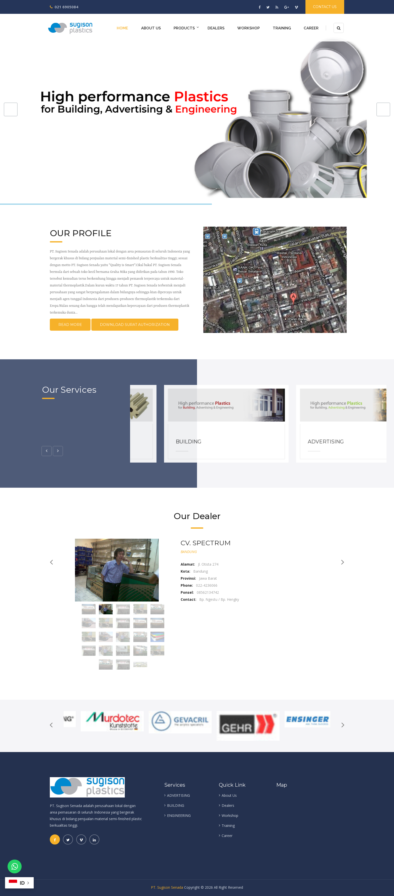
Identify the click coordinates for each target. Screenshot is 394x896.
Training (282, 28)
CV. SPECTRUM (206, 543)
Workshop (248, 28)
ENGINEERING (179, 815)
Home (122, 28)
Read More (70, 324)
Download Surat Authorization (135, 324)
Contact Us (325, 7)
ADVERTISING (357, 445)
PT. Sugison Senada (167, 887)
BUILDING (220, 445)
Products (184, 28)
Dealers (216, 28)
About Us (151, 28)
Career (311, 28)
